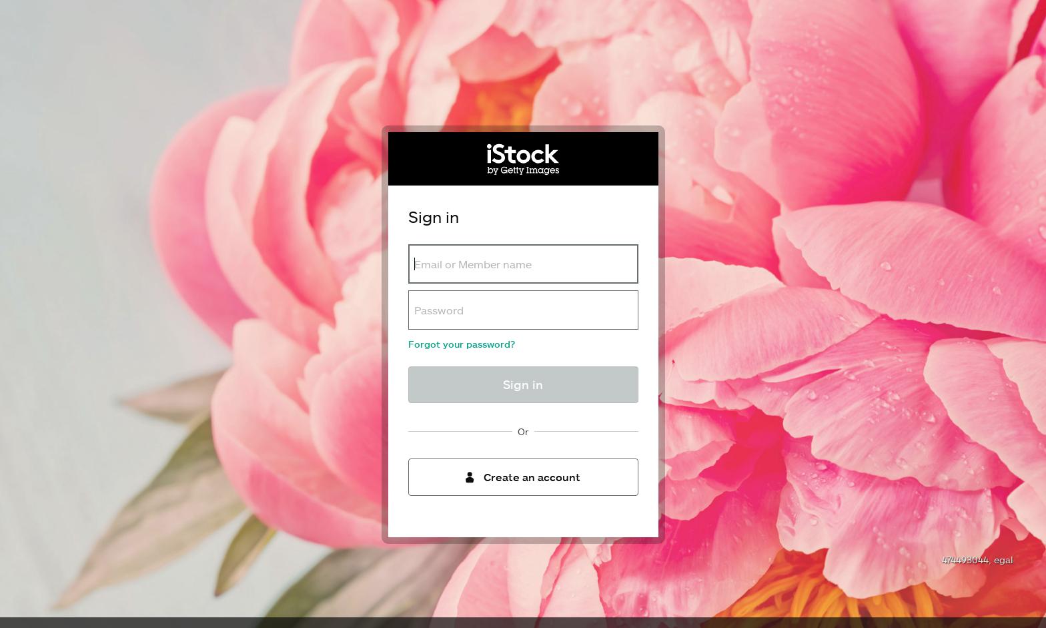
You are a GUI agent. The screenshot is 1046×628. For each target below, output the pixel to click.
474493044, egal (977, 559)
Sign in (523, 384)
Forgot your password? (461, 344)
